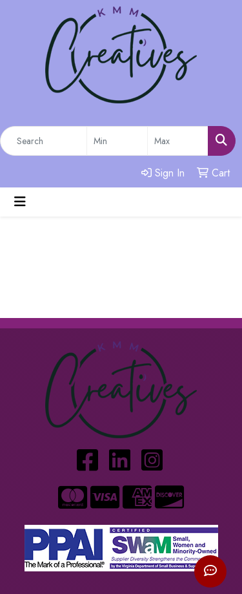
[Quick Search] (43, 141)
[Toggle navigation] (20, 202)
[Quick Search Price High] (177, 141)
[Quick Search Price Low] (117, 141)
